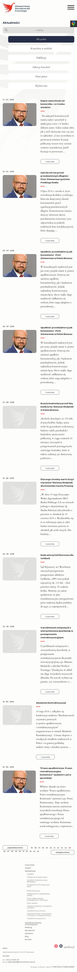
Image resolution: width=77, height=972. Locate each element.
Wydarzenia (41, 86)
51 (23, 851)
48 (12, 851)
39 (47, 847)
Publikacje (41, 58)
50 (20, 851)
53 (31, 851)
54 (34, 851)
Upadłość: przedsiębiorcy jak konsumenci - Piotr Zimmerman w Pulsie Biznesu (56, 254)
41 (54, 847)
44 (66, 847)
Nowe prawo (41, 76)
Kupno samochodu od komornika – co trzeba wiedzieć (53, 103)
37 (39, 847)
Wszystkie (41, 39)
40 (51, 847)
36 (36, 847)
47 (8, 851)
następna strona (62, 852)
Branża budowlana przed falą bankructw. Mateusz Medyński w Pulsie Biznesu (57, 406)
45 (70, 847)
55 (38, 851)
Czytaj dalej (49, 161)
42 (58, 847)
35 (32, 847)
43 (62, 847)
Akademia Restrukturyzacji (51, 703)
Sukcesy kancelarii (41, 67)
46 (4, 851)
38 (43, 847)
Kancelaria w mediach (41, 48)
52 (27, 851)
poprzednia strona (15, 848)
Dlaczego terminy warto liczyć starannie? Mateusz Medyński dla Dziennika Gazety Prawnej (57, 482)
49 (16, 851)
